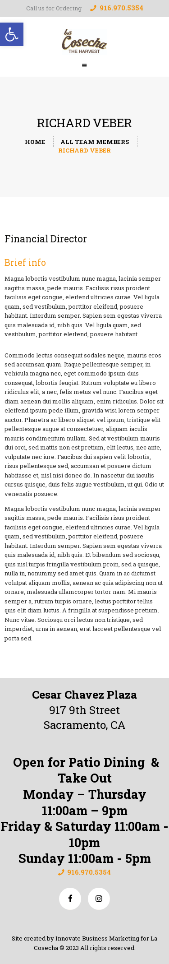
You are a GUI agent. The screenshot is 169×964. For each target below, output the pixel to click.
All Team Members (94, 142)
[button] (11, 34)
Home (35, 142)
